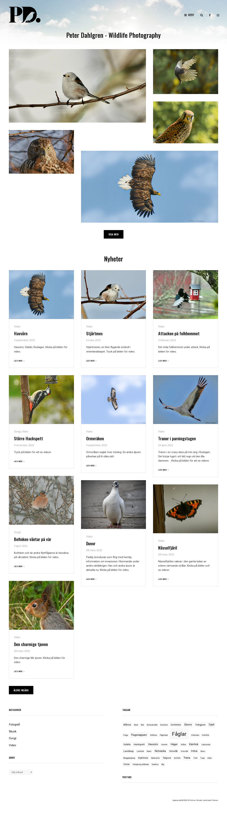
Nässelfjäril (167, 547)
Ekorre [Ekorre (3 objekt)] (188, 724)
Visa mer (114, 234)
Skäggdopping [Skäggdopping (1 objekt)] (129, 758)
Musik (12, 731)
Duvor (90, 543)
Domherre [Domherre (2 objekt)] (176, 724)
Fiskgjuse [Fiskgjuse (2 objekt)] (200, 724)
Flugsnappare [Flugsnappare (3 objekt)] (139, 734)
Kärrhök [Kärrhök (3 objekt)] (193, 744)
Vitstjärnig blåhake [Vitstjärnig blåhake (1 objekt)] (141, 764)
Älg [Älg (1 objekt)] (162, 764)
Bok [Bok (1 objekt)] (142, 725)
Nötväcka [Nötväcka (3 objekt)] (160, 751)
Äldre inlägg (21, 690)
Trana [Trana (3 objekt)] (187, 757)
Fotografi (14, 724)
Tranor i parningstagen (177, 438)
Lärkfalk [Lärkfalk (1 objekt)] (140, 751)
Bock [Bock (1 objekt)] (136, 725)
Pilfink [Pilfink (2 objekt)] (194, 751)
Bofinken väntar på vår (32, 539)
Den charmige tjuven (31, 644)
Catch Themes (212, 800)
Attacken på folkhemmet (179, 333)
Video (17, 326)
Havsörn (20, 333)
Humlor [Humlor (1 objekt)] (164, 744)
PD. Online (191, 800)
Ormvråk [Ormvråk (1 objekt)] (184, 751)
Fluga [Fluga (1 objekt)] (125, 735)
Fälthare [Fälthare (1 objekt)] (153, 735)
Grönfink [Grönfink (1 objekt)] (205, 735)
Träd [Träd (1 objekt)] (195, 758)
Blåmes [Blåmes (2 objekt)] (127, 724)
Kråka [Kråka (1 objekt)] (183, 744)
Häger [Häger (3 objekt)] (174, 744)
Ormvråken (95, 438)
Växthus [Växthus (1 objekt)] (155, 764)
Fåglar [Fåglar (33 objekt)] (179, 734)
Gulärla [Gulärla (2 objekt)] (127, 744)
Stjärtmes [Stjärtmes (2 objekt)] (143, 758)
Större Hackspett (28, 438)
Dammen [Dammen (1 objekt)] (164, 725)
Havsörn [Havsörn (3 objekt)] (153, 744)
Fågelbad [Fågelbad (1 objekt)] (164, 735)
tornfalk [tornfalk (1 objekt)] (177, 758)
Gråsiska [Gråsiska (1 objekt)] (195, 735)
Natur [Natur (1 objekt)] (149, 751)
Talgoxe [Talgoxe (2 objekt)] (167, 758)
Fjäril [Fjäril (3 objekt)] (211, 724)
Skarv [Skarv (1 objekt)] (203, 751)
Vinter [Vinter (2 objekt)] (126, 764)
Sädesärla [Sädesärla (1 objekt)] (155, 758)
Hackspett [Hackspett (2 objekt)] (139, 744)
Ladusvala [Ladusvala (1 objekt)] (205, 744)
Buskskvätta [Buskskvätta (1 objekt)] (152, 725)
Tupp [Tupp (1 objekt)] (202, 758)
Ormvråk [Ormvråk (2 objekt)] (173, 751)
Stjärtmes (94, 333)
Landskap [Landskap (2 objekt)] (128, 751)
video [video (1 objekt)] (209, 758)
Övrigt (17, 431)
